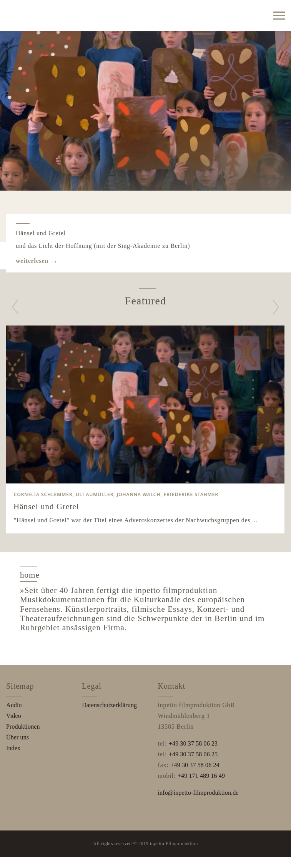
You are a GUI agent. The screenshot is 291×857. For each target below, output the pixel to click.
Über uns (17, 737)
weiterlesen (32, 260)
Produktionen (23, 726)
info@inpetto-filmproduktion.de (198, 792)
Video (13, 716)
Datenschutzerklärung (109, 705)
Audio (14, 705)
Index (13, 748)
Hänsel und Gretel (41, 233)
